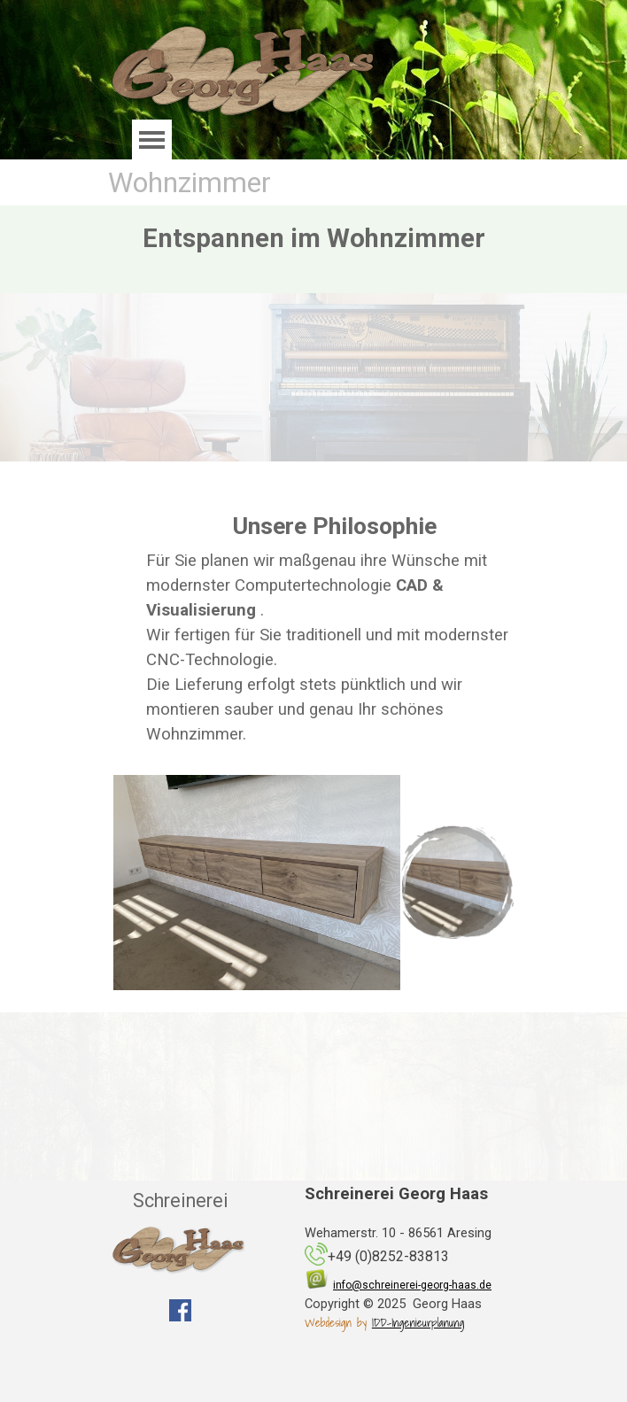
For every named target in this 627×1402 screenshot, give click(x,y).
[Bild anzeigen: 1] (457, 882)
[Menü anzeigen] (152, 139)
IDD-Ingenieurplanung (418, 1322)
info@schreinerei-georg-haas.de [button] (412, 1285)
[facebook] (180, 1310)
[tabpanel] (334, 627)
